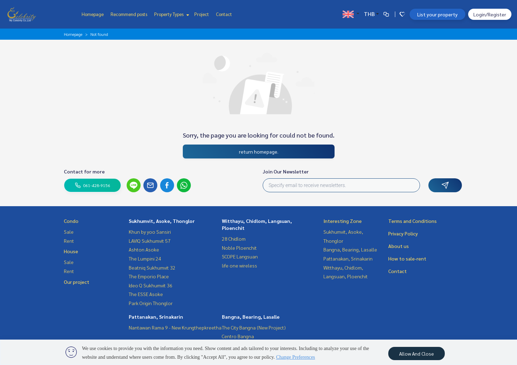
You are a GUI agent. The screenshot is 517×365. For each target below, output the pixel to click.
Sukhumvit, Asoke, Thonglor (162, 221)
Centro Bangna (238, 336)
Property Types (170, 14)
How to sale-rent (407, 258)
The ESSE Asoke (146, 294)
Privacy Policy (403, 233)
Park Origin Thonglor (151, 303)
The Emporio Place (149, 276)
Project (201, 14)
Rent (69, 241)
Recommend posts (129, 14)
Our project (76, 282)
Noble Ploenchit (239, 247)
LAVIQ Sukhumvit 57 (150, 241)
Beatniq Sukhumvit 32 (152, 267)
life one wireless (239, 265)
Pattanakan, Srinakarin (156, 316)
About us (398, 246)
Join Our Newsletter (286, 171)
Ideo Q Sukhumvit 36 (150, 285)
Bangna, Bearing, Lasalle (250, 316)
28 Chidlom (234, 238)
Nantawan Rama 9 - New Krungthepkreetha (175, 327)
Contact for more (84, 171)
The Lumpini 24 (145, 258)
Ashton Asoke (144, 249)
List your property (437, 14)
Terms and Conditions (412, 221)
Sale (69, 231)
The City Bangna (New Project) (254, 327)
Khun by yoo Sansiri (150, 231)
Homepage (93, 14)
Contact (224, 14)
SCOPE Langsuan (240, 256)
